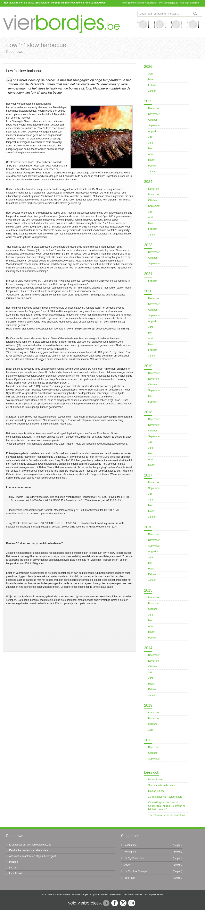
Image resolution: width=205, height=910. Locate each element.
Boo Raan (129, 877)
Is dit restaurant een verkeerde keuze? (30, 844)
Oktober (152, 119)
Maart (151, 79)
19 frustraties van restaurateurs (165, 796)
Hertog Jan (130, 851)
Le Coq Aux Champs (135, 871)
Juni (150, 142)
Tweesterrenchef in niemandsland (166, 815)
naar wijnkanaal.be (189, 2)
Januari (152, 90)
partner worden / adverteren (143, 2)
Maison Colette (156, 791)
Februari (152, 85)
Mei (150, 148)
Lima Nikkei (15, 873)
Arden (127, 864)
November (153, 114)
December (153, 108)
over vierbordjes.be (168, 2)
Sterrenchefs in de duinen (162, 785)
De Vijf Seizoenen (134, 858)
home (125, 2)
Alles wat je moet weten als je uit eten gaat (32, 856)
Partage (13, 861)
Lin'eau (13, 867)
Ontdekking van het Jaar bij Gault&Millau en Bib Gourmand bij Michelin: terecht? (166, 806)
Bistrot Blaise (155, 779)
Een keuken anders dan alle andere (28, 850)
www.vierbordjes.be (81, 894)
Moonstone (130, 845)
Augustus (153, 131)
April (150, 73)
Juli (150, 137)
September (154, 125)
